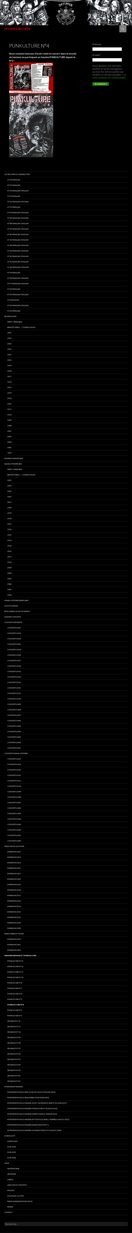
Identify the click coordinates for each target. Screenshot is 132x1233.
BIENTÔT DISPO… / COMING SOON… (21, 327)
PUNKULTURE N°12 (15, 966)
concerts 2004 (14, 731)
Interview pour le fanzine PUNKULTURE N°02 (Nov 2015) (32, 1108)
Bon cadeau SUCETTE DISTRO (17, 611)
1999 (9, 453)
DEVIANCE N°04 (13, 1065)
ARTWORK (11, 1174)
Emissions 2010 (14, 923)
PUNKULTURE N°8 (14, 983)
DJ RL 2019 (11, 1152)
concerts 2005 (14, 726)
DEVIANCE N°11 (13, 1026)
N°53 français (13, 196)
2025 (9, 333)
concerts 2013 (14, 682)
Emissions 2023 (14, 863)
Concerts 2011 (14, 781)
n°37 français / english (18, 283)
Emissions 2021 (14, 944)
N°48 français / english (18, 223)
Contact (8, 1212)
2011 (9, 409)
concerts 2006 (14, 720)
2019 (9, 365)
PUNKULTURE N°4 (15, 1005)
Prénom (96, 44)
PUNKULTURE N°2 (14, 1015)
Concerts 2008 (14, 797)
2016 (9, 382)
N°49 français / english (18, 218)
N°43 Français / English (18, 251)
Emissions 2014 (14, 906)
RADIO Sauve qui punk (14, 846)
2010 (9, 415)
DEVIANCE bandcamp (13, 458)
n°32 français (13, 311)
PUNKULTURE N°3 (14, 1010)
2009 (9, 420)
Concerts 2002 (14, 830)
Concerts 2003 (14, 824)
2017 (9, 376)
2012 (9, 404)
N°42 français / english (18, 256)
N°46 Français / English (18, 234)
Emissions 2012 (14, 912)
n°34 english (13, 300)
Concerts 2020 (14, 649)
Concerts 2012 (14, 775)
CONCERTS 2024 (14, 764)
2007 (9, 431)
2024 (9, 338)
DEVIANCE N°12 (13, 1021)
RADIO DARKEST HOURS (14, 934)
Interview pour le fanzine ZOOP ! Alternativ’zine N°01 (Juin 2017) (37, 1103)
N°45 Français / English (18, 240)
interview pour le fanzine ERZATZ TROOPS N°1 (28, 1125)
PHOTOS (10, 1190)
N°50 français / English (18, 212)
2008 (9, 425)
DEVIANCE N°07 (13, 1048)
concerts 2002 (14, 742)
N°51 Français (13, 207)
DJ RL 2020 (11, 1147)
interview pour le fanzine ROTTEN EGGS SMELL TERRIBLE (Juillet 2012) (38, 1119)
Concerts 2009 (14, 792)
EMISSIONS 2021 (14, 873)
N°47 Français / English (18, 229)
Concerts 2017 (14, 660)
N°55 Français (13, 185)
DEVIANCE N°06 (13, 1054)
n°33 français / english (18, 305)
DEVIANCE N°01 (13, 1081)
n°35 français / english (18, 294)
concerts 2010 (14, 699)
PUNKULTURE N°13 (15, 961)
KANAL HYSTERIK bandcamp (16, 600)
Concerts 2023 (14, 639)
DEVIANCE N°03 (13, 1070)
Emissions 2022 (14, 868)
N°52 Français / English (18, 202)
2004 (9, 442)
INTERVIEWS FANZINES (13, 1087)
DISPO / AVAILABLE (14, 322)
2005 (9, 436)
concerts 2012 (14, 688)
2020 (9, 360)
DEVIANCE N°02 (13, 1076)
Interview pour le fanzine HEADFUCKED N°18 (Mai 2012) (32, 1114)
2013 (9, 398)
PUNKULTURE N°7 (14, 988)
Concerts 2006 (14, 808)
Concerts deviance (13, 622)
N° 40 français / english (18, 267)
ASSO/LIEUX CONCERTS (17, 1185)
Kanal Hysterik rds (13, 464)
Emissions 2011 (14, 917)
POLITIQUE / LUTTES (15, 1196)
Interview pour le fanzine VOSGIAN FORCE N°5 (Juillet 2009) (34, 1130)
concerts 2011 (14, 693)
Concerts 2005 (14, 813)
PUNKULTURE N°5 (14, 999)
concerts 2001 (14, 748)
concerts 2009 (14, 704)
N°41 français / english (18, 262)
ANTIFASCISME (13, 1168)
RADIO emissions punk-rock (20, 1201)
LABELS (10, 1179)
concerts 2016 (14, 666)
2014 (9, 393)
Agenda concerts (12, 617)
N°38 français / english (18, 278)
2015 (9, 387)
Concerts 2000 (14, 841)
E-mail (96, 55)
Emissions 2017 (14, 895)
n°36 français (13, 289)
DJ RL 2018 (11, 1158)
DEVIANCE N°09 (13, 1037)
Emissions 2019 (14, 884)
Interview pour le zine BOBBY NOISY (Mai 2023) (28, 1097)
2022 (9, 349)
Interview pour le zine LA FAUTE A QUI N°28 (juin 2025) (31, 1092)
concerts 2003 (14, 737)
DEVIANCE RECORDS (17, 28)
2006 (9, 584)
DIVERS (10, 1207)
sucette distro (11, 606)
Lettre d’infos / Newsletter (17, 174)
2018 (9, 371)
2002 (9, 447)
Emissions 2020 (14, 879)
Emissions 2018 (14, 890)
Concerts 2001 (14, 835)
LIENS (6, 1163)
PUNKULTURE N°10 (15, 977)
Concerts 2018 (14, 655)
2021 (9, 354)
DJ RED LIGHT (9, 1136)
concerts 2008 (14, 710)
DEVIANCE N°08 (13, 1043)
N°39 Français (13, 273)
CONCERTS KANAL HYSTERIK (16, 753)
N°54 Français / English (18, 191)
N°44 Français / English (18, 245)
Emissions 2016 (14, 901)
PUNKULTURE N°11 (15, 972)
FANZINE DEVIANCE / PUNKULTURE (20, 955)
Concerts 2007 (14, 802)
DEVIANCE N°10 (13, 1032)
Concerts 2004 (14, 819)
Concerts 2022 (14, 644)
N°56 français (13, 180)
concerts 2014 (14, 677)
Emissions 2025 (14, 852)
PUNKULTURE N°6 (14, 994)
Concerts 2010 (14, 786)
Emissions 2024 (14, 857)
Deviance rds (10, 316)
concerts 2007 (14, 715)
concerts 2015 (14, 671)
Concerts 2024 (14, 633)
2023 (9, 344)
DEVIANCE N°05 (13, 1059)
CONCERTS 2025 (14, 628)
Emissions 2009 (14, 928)
